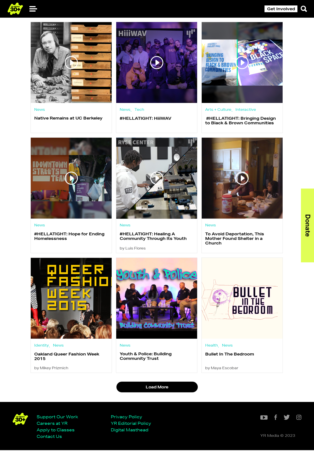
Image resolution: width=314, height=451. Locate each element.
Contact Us (49, 437)
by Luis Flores (133, 249)
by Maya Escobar (222, 369)
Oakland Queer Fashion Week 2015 (66, 357)
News (39, 109)
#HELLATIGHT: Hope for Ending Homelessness (69, 236)
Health (212, 346)
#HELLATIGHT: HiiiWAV (146, 118)
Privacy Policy (127, 417)
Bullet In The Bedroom (230, 355)
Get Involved (281, 8)
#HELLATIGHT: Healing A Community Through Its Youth (153, 236)
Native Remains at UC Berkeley (68, 118)
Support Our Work (57, 417)
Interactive (246, 109)
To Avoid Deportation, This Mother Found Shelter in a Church (235, 239)
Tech (139, 109)
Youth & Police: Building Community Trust (146, 357)
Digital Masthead (130, 430)
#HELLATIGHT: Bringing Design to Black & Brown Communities (241, 120)
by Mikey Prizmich (51, 369)
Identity (41, 346)
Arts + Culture (219, 109)
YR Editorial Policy (131, 424)
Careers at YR (52, 424)
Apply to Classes (56, 430)
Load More (157, 388)
